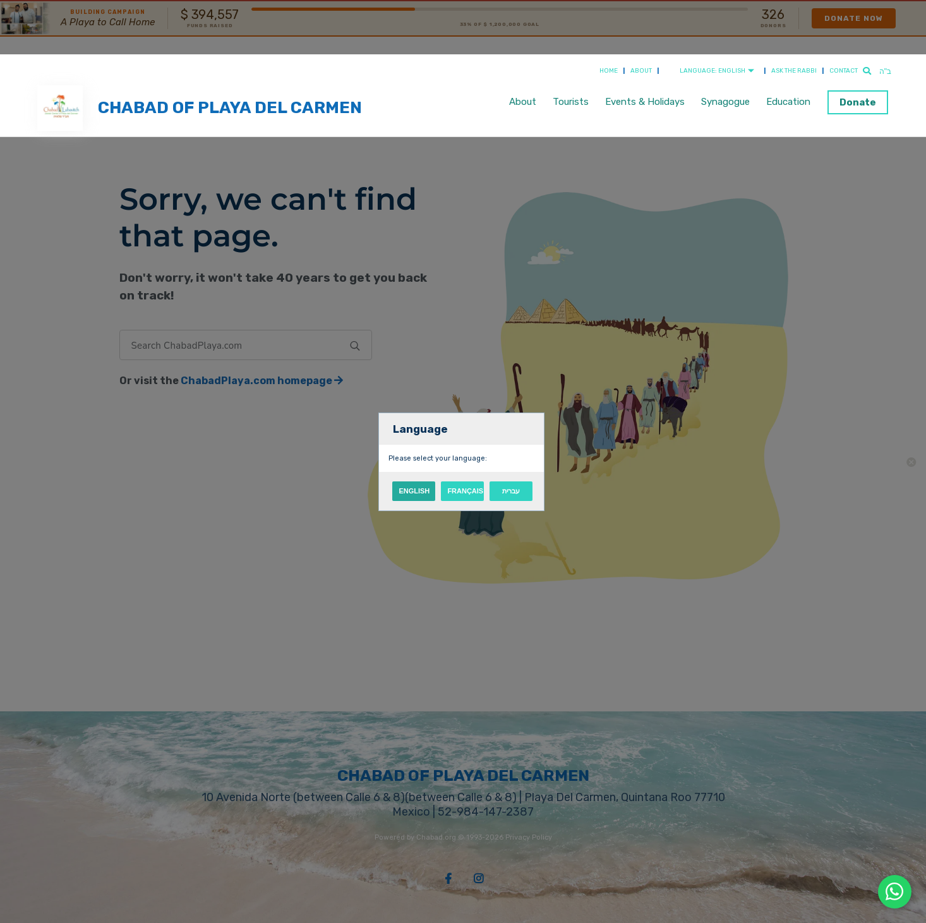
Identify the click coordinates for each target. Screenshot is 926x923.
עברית (511, 491)
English (414, 491)
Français (465, 491)
